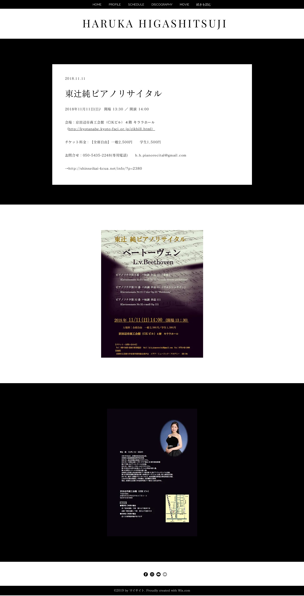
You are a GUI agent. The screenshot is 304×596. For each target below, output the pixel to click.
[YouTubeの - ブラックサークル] (158, 574)
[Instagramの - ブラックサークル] (152, 574)
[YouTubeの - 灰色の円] (165, 574)
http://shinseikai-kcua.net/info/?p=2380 (105, 168)
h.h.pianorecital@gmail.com (161, 155)
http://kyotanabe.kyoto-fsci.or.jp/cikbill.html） (111, 129)
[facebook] (146, 574)
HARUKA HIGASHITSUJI (155, 23)
